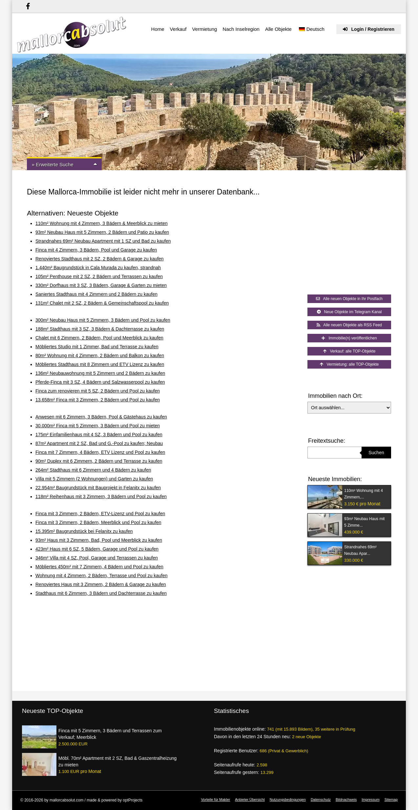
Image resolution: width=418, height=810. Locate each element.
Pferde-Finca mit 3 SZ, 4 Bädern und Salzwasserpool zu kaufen (100, 382)
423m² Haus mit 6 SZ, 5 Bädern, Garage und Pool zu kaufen (96, 549)
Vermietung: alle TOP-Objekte (349, 364)
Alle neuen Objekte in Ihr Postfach (349, 298)
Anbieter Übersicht (250, 799)
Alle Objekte (278, 29)
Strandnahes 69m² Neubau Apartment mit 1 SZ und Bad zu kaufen (103, 241)
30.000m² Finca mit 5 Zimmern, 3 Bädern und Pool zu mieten (97, 425)
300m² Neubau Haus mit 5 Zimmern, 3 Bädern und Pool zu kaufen (102, 320)
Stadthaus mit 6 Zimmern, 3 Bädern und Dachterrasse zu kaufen (101, 593)
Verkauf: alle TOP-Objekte (349, 351)
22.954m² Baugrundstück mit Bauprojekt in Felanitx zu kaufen (98, 487)
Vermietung (204, 29)
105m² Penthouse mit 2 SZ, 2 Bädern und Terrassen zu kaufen (99, 276)
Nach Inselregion (241, 29)
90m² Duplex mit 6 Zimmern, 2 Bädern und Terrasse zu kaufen (98, 461)
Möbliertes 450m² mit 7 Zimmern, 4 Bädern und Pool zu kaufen (99, 566)
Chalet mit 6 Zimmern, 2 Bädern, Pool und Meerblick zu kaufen (99, 337)
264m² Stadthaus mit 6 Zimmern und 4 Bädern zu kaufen (93, 470)
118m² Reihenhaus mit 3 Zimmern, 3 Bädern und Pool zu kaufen (101, 496)
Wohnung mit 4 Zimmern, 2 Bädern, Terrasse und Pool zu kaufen (101, 575)
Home (157, 29)
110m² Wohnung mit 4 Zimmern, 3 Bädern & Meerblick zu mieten (101, 223)
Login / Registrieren (368, 29)
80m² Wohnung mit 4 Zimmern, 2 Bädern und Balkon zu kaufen (99, 355)
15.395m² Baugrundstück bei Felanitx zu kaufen (84, 531)
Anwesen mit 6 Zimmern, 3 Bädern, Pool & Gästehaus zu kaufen (101, 416)
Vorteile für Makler (215, 799)
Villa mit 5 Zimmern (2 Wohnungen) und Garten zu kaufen (94, 478)
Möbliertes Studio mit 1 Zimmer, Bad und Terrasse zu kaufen (96, 346)
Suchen (376, 452)
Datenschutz (321, 799)
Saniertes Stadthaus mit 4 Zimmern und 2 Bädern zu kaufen (96, 294)
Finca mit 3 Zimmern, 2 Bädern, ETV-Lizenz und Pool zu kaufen (100, 513)
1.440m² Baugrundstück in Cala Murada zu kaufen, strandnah (98, 267)
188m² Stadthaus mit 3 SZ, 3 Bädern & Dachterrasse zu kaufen (99, 329)
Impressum (370, 799)
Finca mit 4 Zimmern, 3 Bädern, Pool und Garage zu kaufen (96, 250)
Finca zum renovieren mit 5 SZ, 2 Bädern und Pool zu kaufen (97, 391)
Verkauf (178, 29)
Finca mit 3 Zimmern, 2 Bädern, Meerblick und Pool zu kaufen (98, 522)
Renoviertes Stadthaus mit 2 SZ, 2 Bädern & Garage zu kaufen (99, 258)
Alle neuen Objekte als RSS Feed (349, 325)
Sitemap (391, 799)
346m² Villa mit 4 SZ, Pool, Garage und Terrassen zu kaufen (96, 557)
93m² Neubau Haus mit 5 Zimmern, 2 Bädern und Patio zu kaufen (102, 232)
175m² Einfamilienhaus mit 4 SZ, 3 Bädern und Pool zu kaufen (98, 434)
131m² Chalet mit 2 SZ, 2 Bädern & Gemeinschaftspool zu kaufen (102, 303)
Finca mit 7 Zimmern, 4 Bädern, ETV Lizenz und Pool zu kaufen (100, 452)
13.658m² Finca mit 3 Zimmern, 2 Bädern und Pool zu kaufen (97, 399)
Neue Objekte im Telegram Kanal (349, 312)
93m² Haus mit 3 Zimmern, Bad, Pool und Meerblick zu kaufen (98, 540)
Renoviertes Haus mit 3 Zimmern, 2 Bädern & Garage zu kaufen (100, 584)
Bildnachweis (346, 799)
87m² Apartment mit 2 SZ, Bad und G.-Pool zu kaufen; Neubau (99, 443)
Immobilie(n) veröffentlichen (349, 338)
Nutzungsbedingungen (288, 799)
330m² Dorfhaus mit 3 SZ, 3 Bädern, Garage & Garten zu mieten (101, 285)
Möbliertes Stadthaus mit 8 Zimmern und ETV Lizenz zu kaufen (99, 364)
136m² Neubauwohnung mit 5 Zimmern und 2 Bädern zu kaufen (100, 373)
